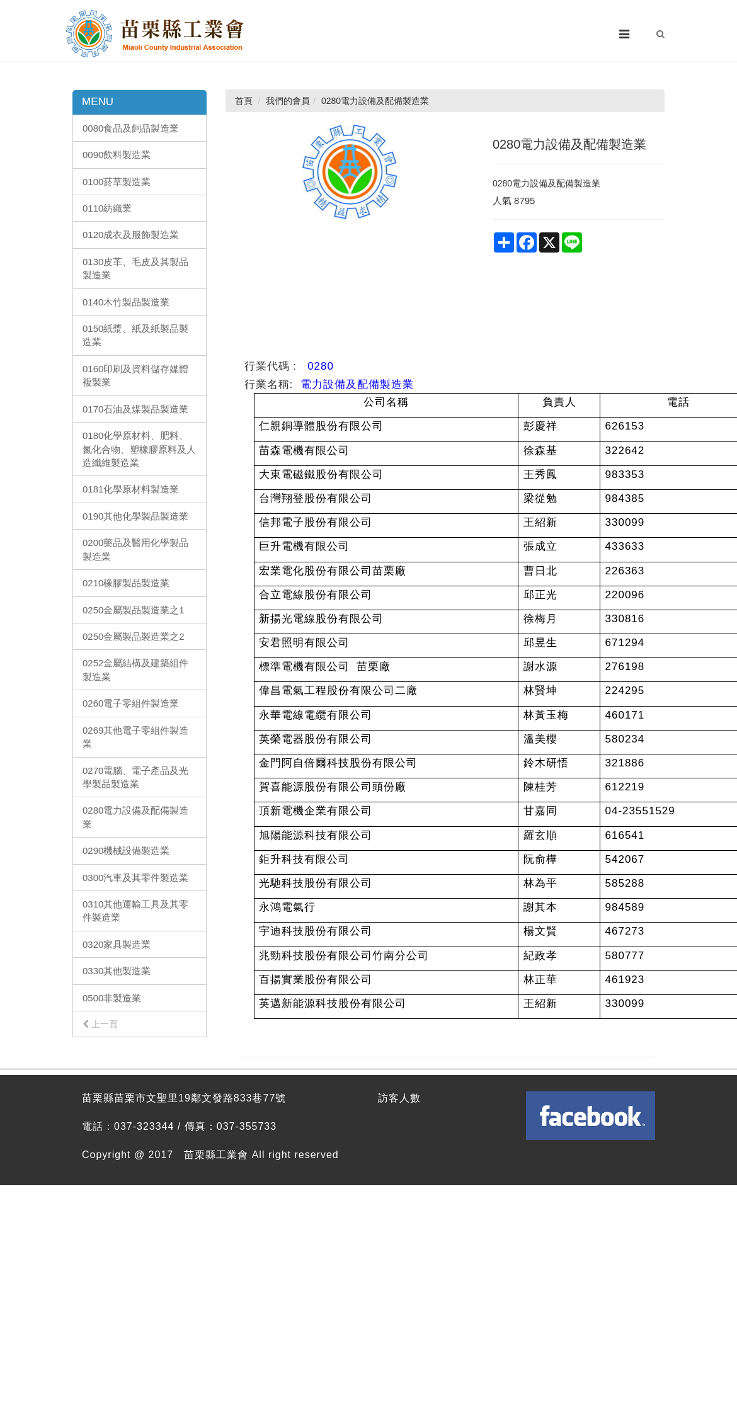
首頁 (244, 101)
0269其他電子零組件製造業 (135, 737)
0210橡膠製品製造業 (126, 582)
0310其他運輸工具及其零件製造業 (135, 911)
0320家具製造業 (117, 944)
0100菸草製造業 (117, 181)
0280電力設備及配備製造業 (135, 817)
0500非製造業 (112, 998)
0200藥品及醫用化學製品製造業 (135, 549)
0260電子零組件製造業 (131, 703)
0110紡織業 (107, 208)
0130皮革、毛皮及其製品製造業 (135, 268)
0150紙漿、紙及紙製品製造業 (135, 335)
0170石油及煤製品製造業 (135, 409)
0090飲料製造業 (117, 154)
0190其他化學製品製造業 (135, 516)
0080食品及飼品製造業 (131, 128)
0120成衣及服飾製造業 (131, 234)
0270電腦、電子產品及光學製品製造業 (135, 777)
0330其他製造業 (117, 970)
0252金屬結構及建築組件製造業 (135, 669)
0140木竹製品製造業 (126, 302)
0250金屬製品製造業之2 (134, 636)
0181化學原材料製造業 (131, 489)
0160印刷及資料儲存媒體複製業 (135, 375)
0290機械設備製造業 (126, 850)
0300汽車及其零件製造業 (135, 877)
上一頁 (100, 1024)
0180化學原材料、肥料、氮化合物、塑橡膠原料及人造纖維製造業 (139, 449)
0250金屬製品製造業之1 (134, 610)
